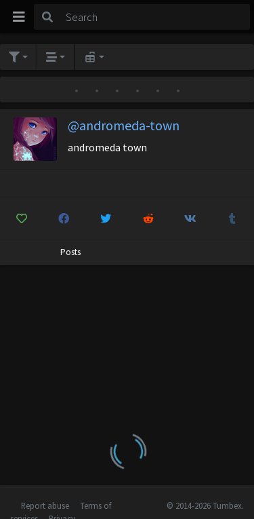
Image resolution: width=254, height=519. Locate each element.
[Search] (155, 17)
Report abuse (45, 505)
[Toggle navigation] (19, 17)
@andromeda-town (123, 125)
